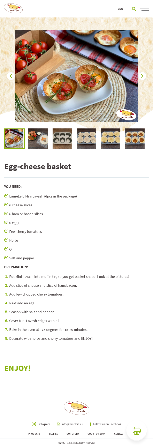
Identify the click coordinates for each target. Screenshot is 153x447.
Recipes (53, 433)
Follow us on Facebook (105, 424)
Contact (119, 433)
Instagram (41, 424)
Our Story (73, 433)
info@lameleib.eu (70, 424)
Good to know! (96, 433)
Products (34, 433)
